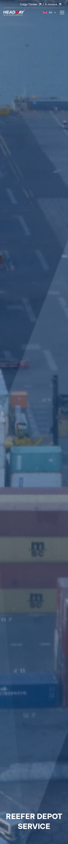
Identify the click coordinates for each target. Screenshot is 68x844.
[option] (34, 422)
